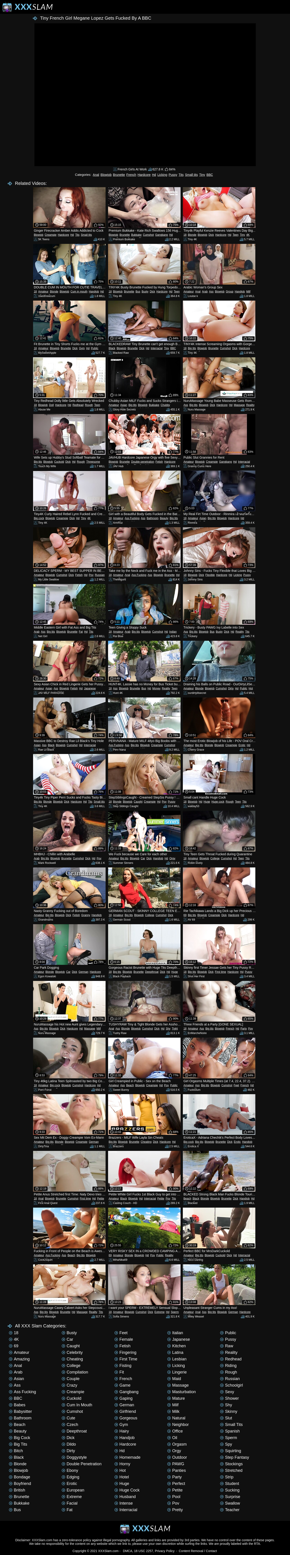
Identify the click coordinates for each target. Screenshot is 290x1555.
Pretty (175, 1510)
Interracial (157, 348)
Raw (226, 1346)
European (73, 1490)
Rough (89, 405)
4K (248, 234)
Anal (96, 175)
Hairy (121, 1431)
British (17, 1490)
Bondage (19, 1477)
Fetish (159, 461)
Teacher (229, 1510)
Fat (81, 631)
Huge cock (217, 801)
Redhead (78, 405)
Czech (70, 1424)
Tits (181, 175)
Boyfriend (20, 1483)
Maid (174, 1378)
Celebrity (72, 1352)
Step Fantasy (234, 1457)
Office (175, 1431)
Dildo (69, 1444)
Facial (69, 1503)
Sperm (175, 1312)
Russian (100, 575)
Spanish (230, 1431)
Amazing (19, 1359)
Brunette (119, 175)
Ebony (70, 1470)
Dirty (231, 688)
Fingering (125, 1352)
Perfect (176, 1483)
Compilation (75, 1372)
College (215, 858)
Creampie (50, 234)
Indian (173, 631)
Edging (70, 1477)
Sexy (227, 1392)
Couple (71, 1378)
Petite (100, 1198)
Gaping (123, 1398)
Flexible (210, 575)
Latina (175, 1352)
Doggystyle (74, 1457)
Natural (176, 1418)
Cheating (146, 1141)
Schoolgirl (231, 1385)
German (83, 971)
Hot (251, 688)
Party (243, 1028)
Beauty (164, 518)
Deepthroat (151, 971)
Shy (168, 1028)
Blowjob (106, 175)
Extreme (160, 1312)
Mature (176, 1398)
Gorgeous (125, 1418)
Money (156, 688)
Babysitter (20, 1411)
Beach (130, 1085)
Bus (137, 291)
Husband (125, 1496)
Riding (228, 1365)
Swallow (230, 1503)
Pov (91, 575)
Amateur (43, 291)
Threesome (93, 461)
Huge (207, 801)
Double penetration (142, 461)
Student (229, 1483)
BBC (209, 175)
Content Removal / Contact (198, 1551)
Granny (85, 915)
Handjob (94, 291)
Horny (122, 1464)
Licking (162, 175)
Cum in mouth (78, 291)
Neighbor (178, 1424)
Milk (173, 1411)
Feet (236, 1085)
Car (143, 858)
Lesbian (176, 1359)
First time (220, 971)
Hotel (121, 1477)
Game (122, 1385)
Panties (176, 1470)
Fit (119, 1372)
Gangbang (161, 234)
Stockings (231, 1464)
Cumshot (148, 234)
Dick (211, 234)
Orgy (172, 858)
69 (185, 915)
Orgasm (177, 1444)
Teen (236, 234)
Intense (123, 1503)
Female (123, 1339)
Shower (229, 1398)
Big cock (39, 518)
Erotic (242, 745)
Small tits (191, 175)
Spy (226, 1444)
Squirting (230, 1451)
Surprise (230, 1496)
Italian (175, 1333)
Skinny (228, 1411)
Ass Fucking (132, 518)
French (131, 175)
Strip (226, 1477)
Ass (211, 291)
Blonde (192, 234)
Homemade (127, 1457)
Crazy (69, 1385)
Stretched (231, 1470)
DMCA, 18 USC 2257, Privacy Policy (149, 1551)
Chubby (165, 405)
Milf (248, 291)
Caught (138, 801)
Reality (250, 405)
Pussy (173, 175)
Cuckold (59, 461)
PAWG (175, 1464)
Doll (51, 405)
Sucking (229, 1490)
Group (229, 291)
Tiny (202, 175)
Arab (205, 291)
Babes (17, 1405)
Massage (239, 405)
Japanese (90, 688)
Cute (68, 1418)
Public (94, 348)
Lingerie (177, 1372)
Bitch (16, 1451)
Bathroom (153, 518)
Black (112, 348)
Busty (145, 291)
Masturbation (181, 1392)
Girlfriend (125, 1411)
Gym (82, 348)
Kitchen (176, 1346)
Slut (226, 1418)
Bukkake (136, 234)
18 (185, 234)
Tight (175, 1028)
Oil (172, 1437)
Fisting (122, 1365)
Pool (173, 1496)
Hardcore (144, 175)
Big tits (192, 348)
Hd (154, 175)
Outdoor (177, 1457)
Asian (123, 405)
